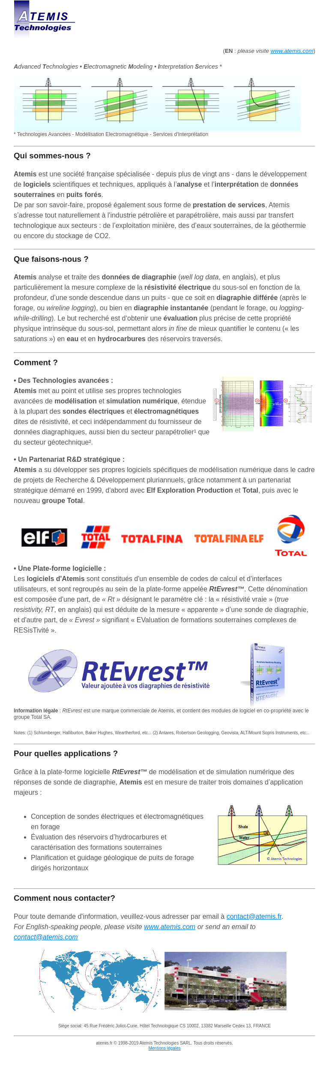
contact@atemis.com (46, 937)
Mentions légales (164, 1048)
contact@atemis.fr (254, 916)
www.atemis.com (292, 51)
